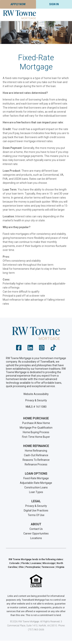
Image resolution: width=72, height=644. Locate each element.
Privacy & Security (36, 400)
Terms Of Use (36, 515)
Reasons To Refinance (36, 459)
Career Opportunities (36, 533)
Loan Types (36, 492)
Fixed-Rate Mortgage (36, 478)
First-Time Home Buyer (36, 436)
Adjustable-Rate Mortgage (36, 482)
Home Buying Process (36, 432)
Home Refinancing (36, 450)
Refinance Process (36, 464)
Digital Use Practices (36, 510)
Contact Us (36, 528)
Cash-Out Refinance (36, 455)
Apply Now (18, 4)
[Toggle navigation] (64, 14)
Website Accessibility (36, 394)
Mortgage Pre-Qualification (36, 427)
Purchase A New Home (36, 423)
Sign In (54, 4)
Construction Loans (36, 487)
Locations (36, 538)
